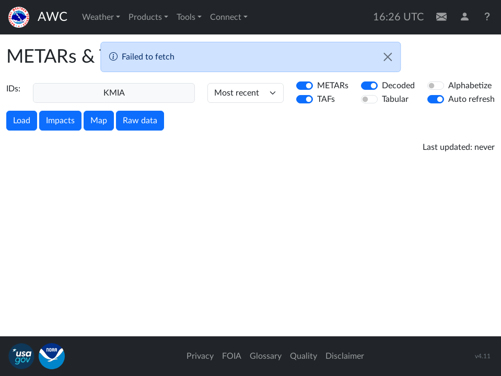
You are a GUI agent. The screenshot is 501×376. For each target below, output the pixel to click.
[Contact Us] (441, 17)
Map (98, 120)
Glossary (266, 356)
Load (21, 120)
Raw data (140, 120)
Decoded (398, 85)
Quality (303, 356)
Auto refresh (471, 99)
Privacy (200, 356)
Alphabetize (470, 85)
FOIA (231, 356)
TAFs (326, 99)
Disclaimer (344, 356)
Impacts (60, 120)
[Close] (387, 57)
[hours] (245, 93)
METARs (332, 85)
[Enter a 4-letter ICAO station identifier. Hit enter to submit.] (114, 93)
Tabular (395, 99)
